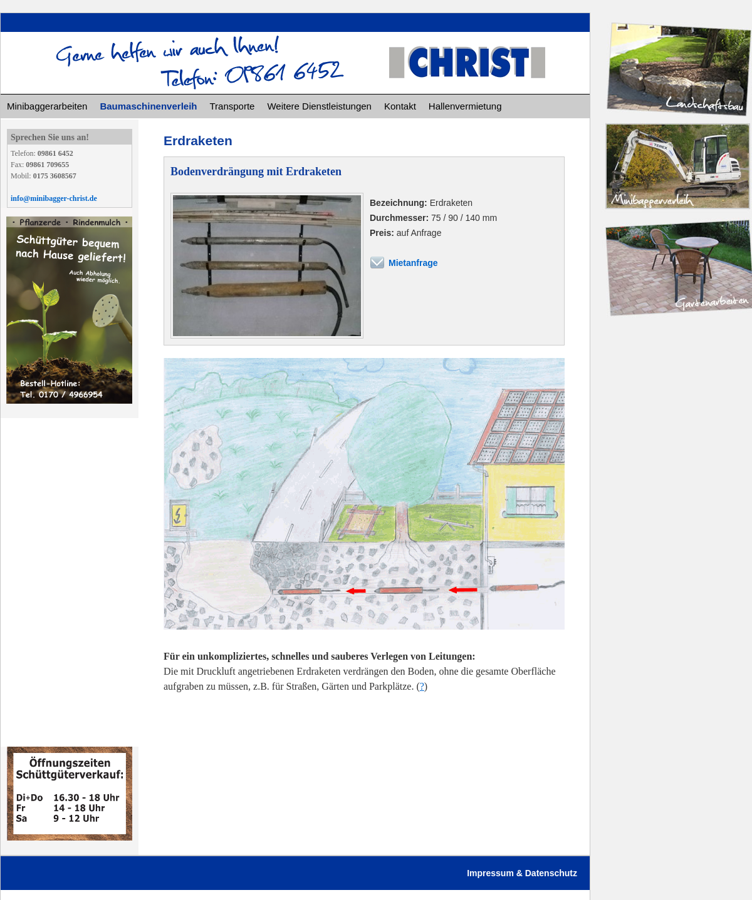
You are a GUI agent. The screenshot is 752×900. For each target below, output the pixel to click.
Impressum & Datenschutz (522, 873)
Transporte (231, 106)
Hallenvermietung (465, 106)
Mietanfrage (413, 263)
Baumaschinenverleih (148, 106)
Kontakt (400, 106)
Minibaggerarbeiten (47, 106)
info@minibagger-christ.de (54, 198)
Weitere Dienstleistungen (319, 106)
